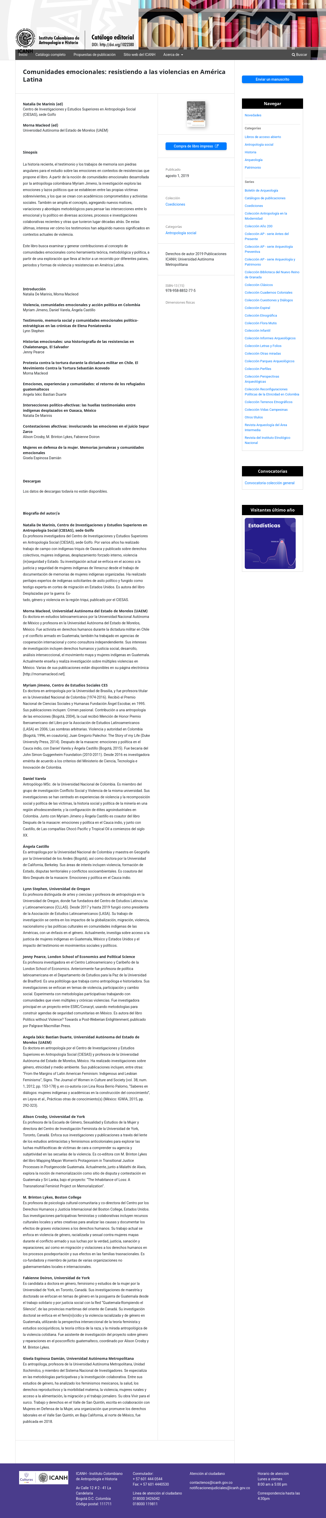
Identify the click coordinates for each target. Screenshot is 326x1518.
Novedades (253, 115)
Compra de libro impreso (194, 146)
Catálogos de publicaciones (265, 198)
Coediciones (175, 204)
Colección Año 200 (259, 226)
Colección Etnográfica (261, 315)
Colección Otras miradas (263, 353)
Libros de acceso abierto (263, 137)
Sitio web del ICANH (139, 55)
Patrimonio (253, 167)
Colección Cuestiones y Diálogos (269, 300)
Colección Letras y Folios (263, 346)
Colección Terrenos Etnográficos (269, 402)
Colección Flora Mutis (261, 323)
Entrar (306, 4)
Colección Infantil (257, 330)
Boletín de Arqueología (261, 190)
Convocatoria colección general (269, 483)
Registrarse (287, 4)
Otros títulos (254, 417)
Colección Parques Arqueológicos (269, 361)
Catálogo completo (50, 55)
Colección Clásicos (259, 285)
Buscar (299, 55)
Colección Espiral (257, 308)
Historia (250, 152)
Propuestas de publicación (95, 55)
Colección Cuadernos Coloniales (268, 292)
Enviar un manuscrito (272, 79)
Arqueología (254, 160)
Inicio (23, 55)
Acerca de (172, 55)
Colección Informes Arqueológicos (270, 338)
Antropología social (181, 233)
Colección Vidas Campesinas (266, 410)
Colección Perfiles (258, 369)
